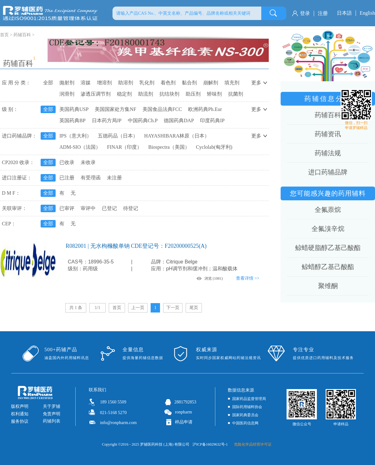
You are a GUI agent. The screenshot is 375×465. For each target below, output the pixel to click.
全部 (48, 82)
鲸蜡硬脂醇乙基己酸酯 (328, 248)
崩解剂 (210, 82)
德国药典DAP (179, 120)
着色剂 (168, 82)
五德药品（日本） (118, 135)
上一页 (137, 307)
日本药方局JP (107, 120)
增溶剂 (104, 82)
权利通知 (19, 414)
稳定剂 (124, 94)
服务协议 (19, 421)
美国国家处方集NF (115, 109)
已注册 (66, 177)
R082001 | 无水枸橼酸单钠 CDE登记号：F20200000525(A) (136, 246)
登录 (305, 13)
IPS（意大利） (75, 135)
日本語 (344, 13)
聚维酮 (328, 286)
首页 (116, 307)
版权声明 (19, 406)
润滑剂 (66, 94)
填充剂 (231, 82)
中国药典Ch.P (143, 120)
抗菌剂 (235, 94)
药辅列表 (51, 421)
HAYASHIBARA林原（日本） (176, 135)
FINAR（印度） (124, 147)
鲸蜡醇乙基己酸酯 (328, 267)
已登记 (109, 208)
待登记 (130, 208)
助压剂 (193, 94)
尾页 (193, 307)
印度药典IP (212, 120)
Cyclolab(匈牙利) (214, 147)
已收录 (66, 162)
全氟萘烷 (328, 209)
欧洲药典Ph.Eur (205, 109)
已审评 (66, 208)
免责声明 (51, 414)
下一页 (172, 307)
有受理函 (91, 177)
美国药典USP (73, 109)
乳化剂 (146, 82)
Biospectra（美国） (168, 147)
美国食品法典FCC (162, 109)
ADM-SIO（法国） (80, 147)
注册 (323, 13)
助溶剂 (125, 82)
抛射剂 (66, 82)
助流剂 (145, 94)
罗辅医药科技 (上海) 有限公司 (164, 444)
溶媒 (86, 82)
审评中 (88, 208)
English (367, 13)
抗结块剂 (169, 94)
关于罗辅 (51, 406)
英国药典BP (72, 120)
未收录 (88, 162)
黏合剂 (189, 82)
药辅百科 (22, 34)
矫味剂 (214, 94)
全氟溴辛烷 (328, 228)
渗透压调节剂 (96, 94)
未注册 (114, 177)
